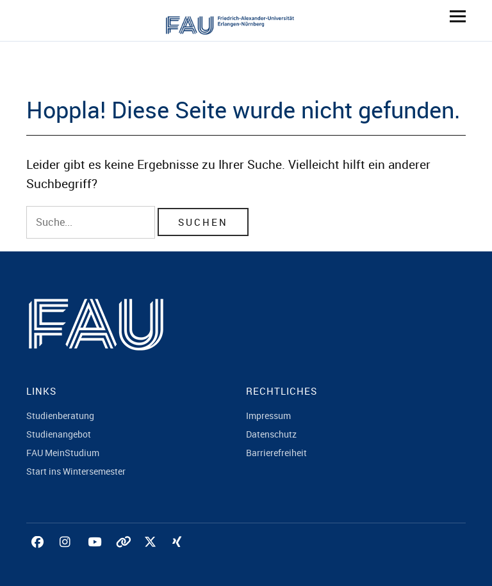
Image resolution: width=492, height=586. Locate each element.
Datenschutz (271, 434)
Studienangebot (58, 434)
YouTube (95, 556)
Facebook (39, 556)
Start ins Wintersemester (76, 471)
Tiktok (123, 556)
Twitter (152, 556)
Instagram (67, 556)
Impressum (268, 415)
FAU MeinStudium (62, 453)
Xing (180, 556)
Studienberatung (60, 415)
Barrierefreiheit (276, 453)
